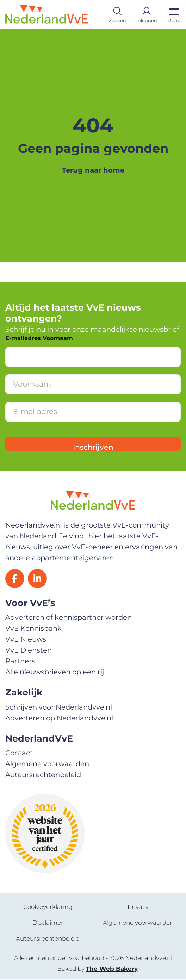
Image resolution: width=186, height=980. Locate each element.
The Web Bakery (112, 969)
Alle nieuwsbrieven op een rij (54, 672)
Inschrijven (93, 447)
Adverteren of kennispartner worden (68, 618)
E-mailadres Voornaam (39, 338)
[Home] (46, 14)
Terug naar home (93, 170)
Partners (20, 661)
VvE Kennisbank (33, 629)
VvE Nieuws (25, 640)
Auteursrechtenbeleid (43, 775)
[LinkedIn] (38, 579)
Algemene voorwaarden (47, 765)
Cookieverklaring (48, 907)
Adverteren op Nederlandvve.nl (59, 718)
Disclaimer (47, 923)
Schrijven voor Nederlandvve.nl (58, 708)
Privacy (138, 907)
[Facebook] (15, 579)
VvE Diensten (28, 651)
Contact (19, 754)
